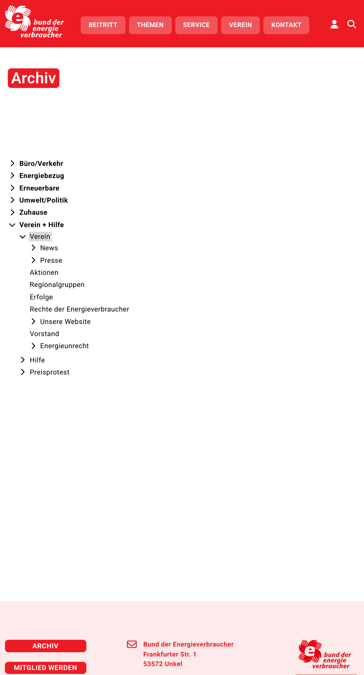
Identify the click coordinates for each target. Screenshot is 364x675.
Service (199, 24)
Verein (244, 24)
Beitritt (106, 24)
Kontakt (290, 24)
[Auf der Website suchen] (351, 23)
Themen (153, 24)
